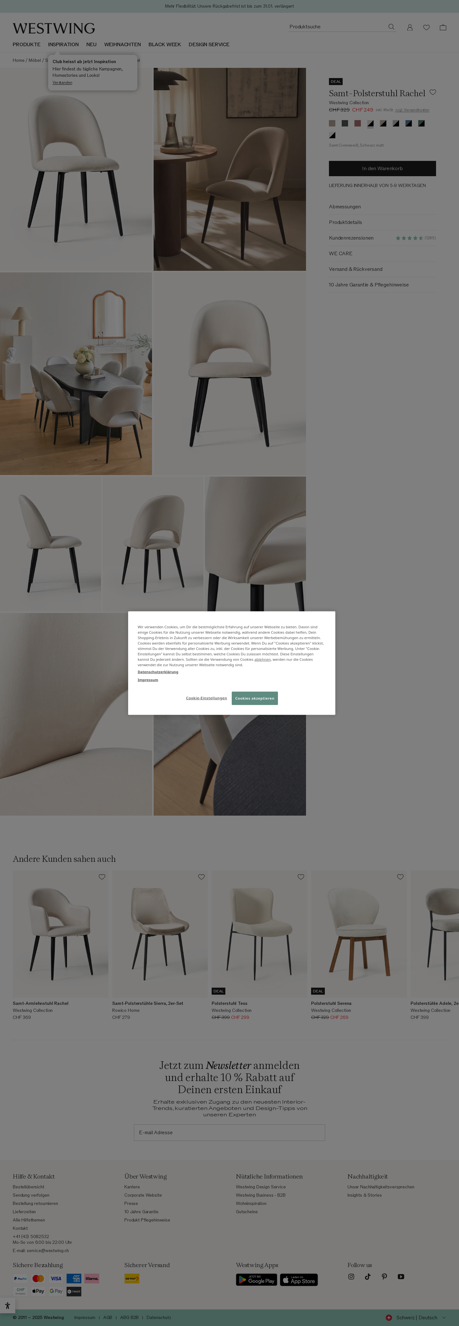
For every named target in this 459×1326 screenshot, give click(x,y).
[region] (231, 663)
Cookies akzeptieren (254, 697)
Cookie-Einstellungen (206, 697)
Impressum (148, 679)
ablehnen (262, 659)
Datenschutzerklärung (158, 671)
